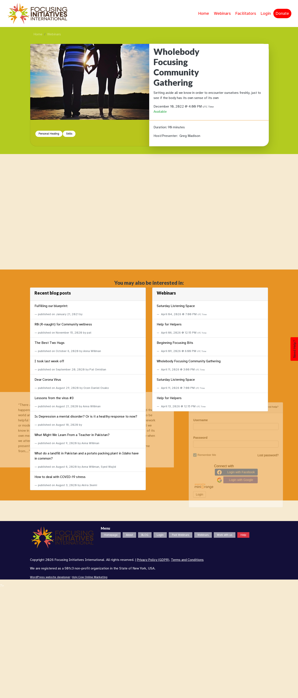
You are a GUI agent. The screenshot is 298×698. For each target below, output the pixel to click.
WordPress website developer (50, 577)
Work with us (224, 535)
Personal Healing (49, 133)
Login (266, 13)
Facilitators (245, 13)
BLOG (144, 535)
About (129, 535)
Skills (69, 133)
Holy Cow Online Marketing (89, 577)
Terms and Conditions (187, 560)
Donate (282, 13)
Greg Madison (189, 136)
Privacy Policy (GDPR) (153, 560)
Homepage (110, 535)
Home (203, 13)
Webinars (222, 13)
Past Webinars (180, 535)
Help (243, 535)
